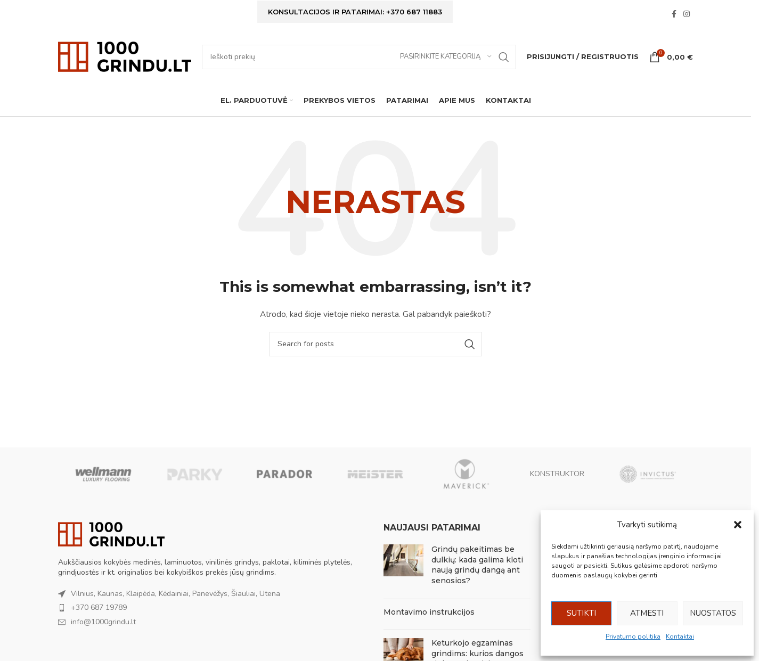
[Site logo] (124, 56)
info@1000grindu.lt (103, 622)
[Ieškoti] (359, 57)
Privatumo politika (633, 636)
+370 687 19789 (99, 608)
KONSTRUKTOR (557, 474)
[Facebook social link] (673, 14)
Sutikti (581, 613)
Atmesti (647, 613)
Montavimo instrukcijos (429, 612)
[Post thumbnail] (403, 568)
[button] (737, 524)
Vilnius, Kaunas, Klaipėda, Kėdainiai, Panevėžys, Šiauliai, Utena (175, 594)
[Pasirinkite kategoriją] (446, 57)
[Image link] (111, 534)
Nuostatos (713, 613)
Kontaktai (680, 636)
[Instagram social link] (686, 14)
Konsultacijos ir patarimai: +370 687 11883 (355, 11)
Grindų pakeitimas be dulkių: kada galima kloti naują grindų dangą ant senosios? (477, 565)
